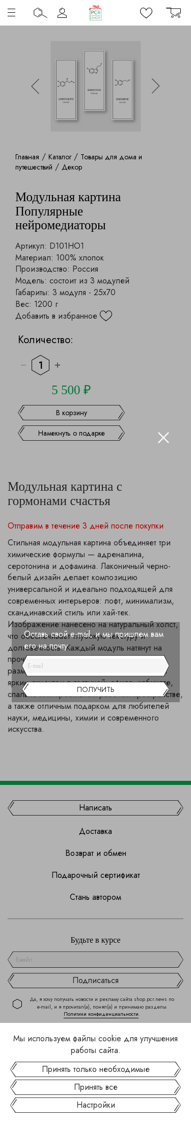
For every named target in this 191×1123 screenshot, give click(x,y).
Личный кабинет (62, 13)
